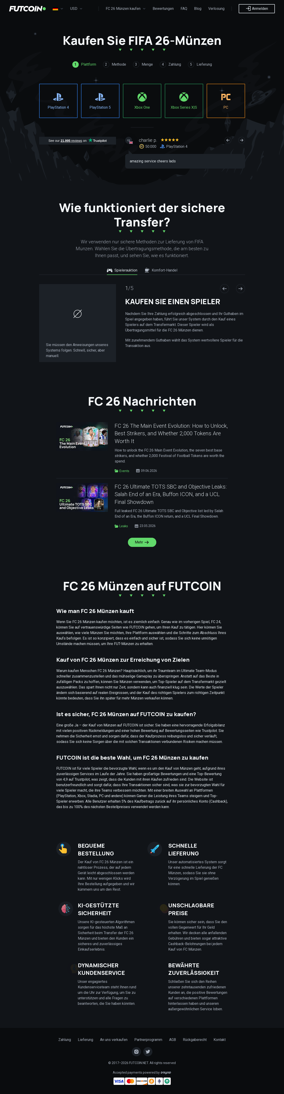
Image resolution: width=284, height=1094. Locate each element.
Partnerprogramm (148, 1040)
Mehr (142, 542)
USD (76, 8)
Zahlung (64, 1040)
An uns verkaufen (113, 1040)
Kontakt (220, 1040)
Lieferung (85, 1040)
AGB (172, 1040)
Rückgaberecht (195, 1040)
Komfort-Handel (160, 270)
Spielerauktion (122, 270)
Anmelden (257, 8)
